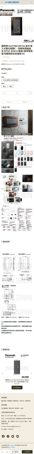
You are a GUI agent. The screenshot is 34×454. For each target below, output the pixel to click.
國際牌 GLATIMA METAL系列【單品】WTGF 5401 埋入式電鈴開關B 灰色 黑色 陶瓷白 (17, 381)
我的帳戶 (17, 408)
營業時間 (9, 401)
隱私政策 (11, 408)
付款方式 (21, 401)
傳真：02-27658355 (19, 416)
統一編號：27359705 (7, 429)
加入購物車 (15, 452)
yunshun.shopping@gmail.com (10, 426)
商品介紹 (9, 102)
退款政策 (27, 401)
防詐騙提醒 (4, 408)
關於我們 (3, 401)
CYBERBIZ (12, 447)
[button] (31, 374)
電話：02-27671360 (7, 416)
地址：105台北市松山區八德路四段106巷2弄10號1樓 (16, 418)
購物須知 (15, 401)
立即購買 (27, 452)
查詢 (22, 408)
